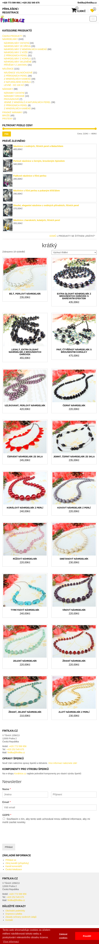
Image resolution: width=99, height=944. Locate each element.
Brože (6, 115)
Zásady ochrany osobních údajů (20, 917)
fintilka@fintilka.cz (16, 752)
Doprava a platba (13, 914)
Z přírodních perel (15, 55)
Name (6, 789)
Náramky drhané (14, 96)
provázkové (11, 99)
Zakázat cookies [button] (63, 936)
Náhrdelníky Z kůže (16, 52)
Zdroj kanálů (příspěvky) (17, 863)
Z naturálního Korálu (17, 82)
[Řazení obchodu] (74, 252)
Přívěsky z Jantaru (15, 65)
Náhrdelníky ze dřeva (17, 46)
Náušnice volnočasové (18, 72)
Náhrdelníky (10, 39)
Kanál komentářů (13, 866)
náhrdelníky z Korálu (17, 58)
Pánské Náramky (12, 112)
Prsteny (7, 118)
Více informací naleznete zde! (62, 763)
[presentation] (26, 838)
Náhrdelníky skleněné (18, 61)
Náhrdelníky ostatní (16, 43)
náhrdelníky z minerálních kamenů (25, 49)
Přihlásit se (10, 860)
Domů (53, 236)
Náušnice (8, 68)
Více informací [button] (11, 941)
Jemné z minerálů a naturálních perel (27, 102)
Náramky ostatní (14, 93)
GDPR (6, 815)
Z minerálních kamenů (17, 79)
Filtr (7, 134)
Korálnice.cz (20, 773)
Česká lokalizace (13, 869)
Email (6, 802)
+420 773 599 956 (17, 746)
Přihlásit (9, 847)
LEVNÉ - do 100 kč (14, 85)
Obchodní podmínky (15, 910)
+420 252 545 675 (15, 749)
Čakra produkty (12, 36)
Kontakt (9, 920)
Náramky (7, 89)
